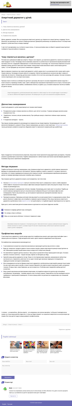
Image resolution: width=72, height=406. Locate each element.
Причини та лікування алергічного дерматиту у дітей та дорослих (56, 351)
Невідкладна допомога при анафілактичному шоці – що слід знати (42, 351)
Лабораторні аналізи (61, 125)
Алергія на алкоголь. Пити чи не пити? (15, 350)
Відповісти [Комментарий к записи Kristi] (13, 396)
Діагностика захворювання (10, 29)
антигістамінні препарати (16, 183)
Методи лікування (7, 32)
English (4, 404)
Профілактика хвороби (9, 35)
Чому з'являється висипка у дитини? (13, 26)
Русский (9, 404)
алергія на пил (26, 201)
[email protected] (55, 4)
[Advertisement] (36, 141)
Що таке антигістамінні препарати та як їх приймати (29, 351)
